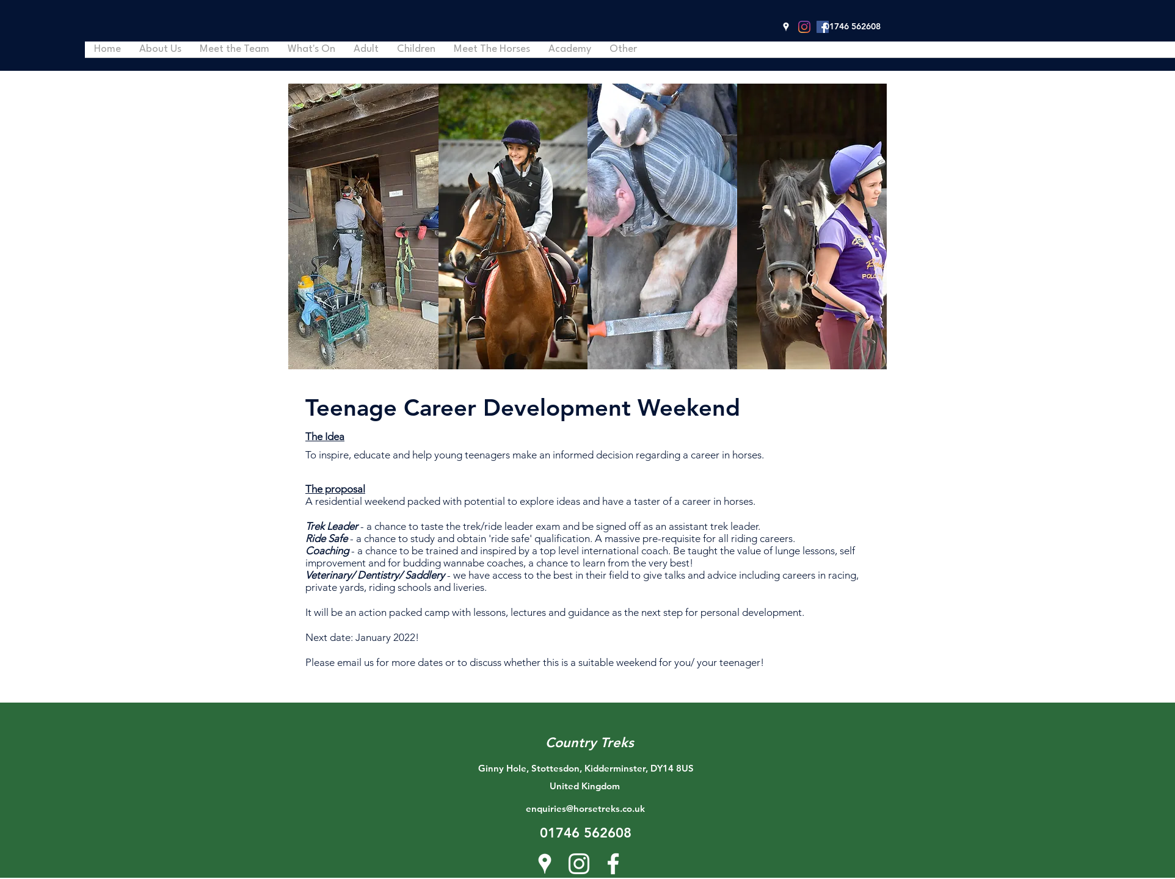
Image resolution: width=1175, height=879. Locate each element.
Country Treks (589, 742)
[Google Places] (786, 27)
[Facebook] (823, 27)
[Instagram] (804, 27)
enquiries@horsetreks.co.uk (585, 808)
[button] (967, 85)
